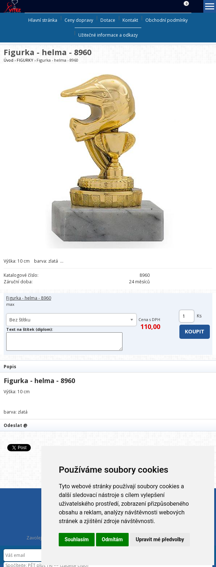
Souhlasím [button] (77, 539)
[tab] (108, 366)
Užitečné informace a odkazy (108, 35)
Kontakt (130, 20)
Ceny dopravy (79, 20)
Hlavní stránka (42, 20)
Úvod (8, 60)
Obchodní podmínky (166, 20)
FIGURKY (25, 60)
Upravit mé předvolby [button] (160, 539)
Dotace (107, 20)
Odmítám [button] (112, 539)
